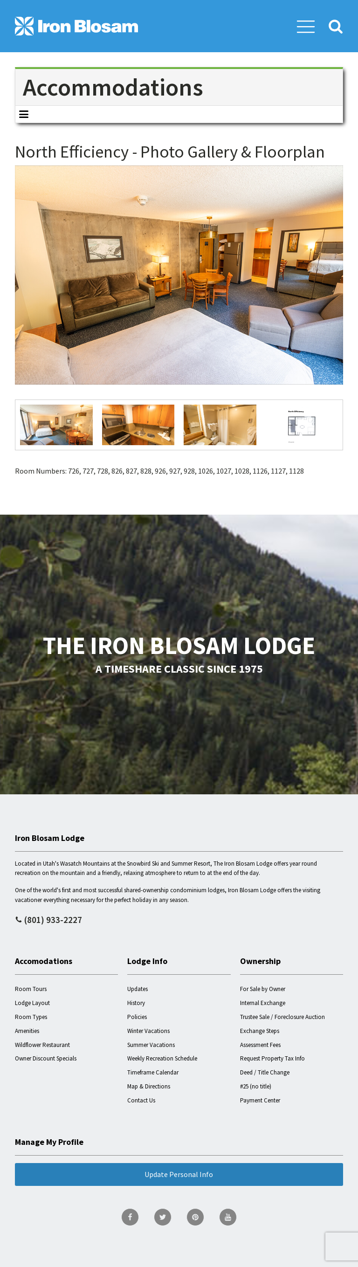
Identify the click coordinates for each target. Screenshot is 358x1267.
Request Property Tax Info (272, 1058)
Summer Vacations (151, 1045)
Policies (137, 1017)
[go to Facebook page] (130, 1217)
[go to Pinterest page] (195, 1217)
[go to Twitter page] (162, 1217)
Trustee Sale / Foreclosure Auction (282, 1017)
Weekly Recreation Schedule (162, 1058)
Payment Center (260, 1100)
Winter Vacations (148, 1031)
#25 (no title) (255, 1086)
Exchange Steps (259, 1031)
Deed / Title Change (264, 1072)
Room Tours (31, 989)
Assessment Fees (260, 1045)
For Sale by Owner (262, 989)
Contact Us (141, 1100)
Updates (137, 989)
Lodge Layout (32, 1003)
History (136, 1003)
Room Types (31, 1017)
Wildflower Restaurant (42, 1045)
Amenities (27, 1031)
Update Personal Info (179, 1174)
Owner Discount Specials (45, 1058)
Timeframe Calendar (153, 1072)
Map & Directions (148, 1086)
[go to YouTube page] (228, 1217)
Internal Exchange (262, 1003)
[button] (305, 26)
